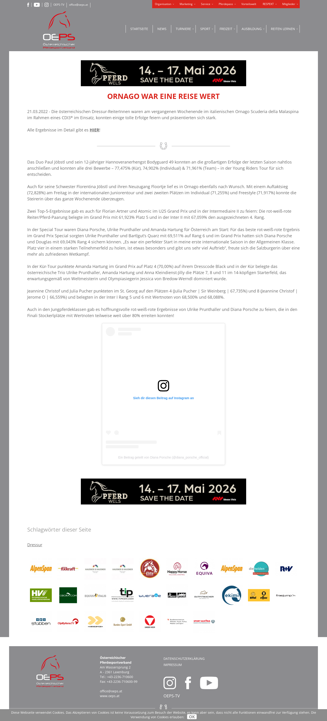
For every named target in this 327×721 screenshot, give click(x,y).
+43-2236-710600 (120, 677)
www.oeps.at (109, 696)
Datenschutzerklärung (184, 658)
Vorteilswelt (248, 4)
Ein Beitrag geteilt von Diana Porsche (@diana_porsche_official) (163, 457)
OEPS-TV (58, 5)
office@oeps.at (78, 5)
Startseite (139, 29)
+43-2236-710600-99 (122, 681)
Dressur (34, 544)
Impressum (173, 665)
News (161, 29)
